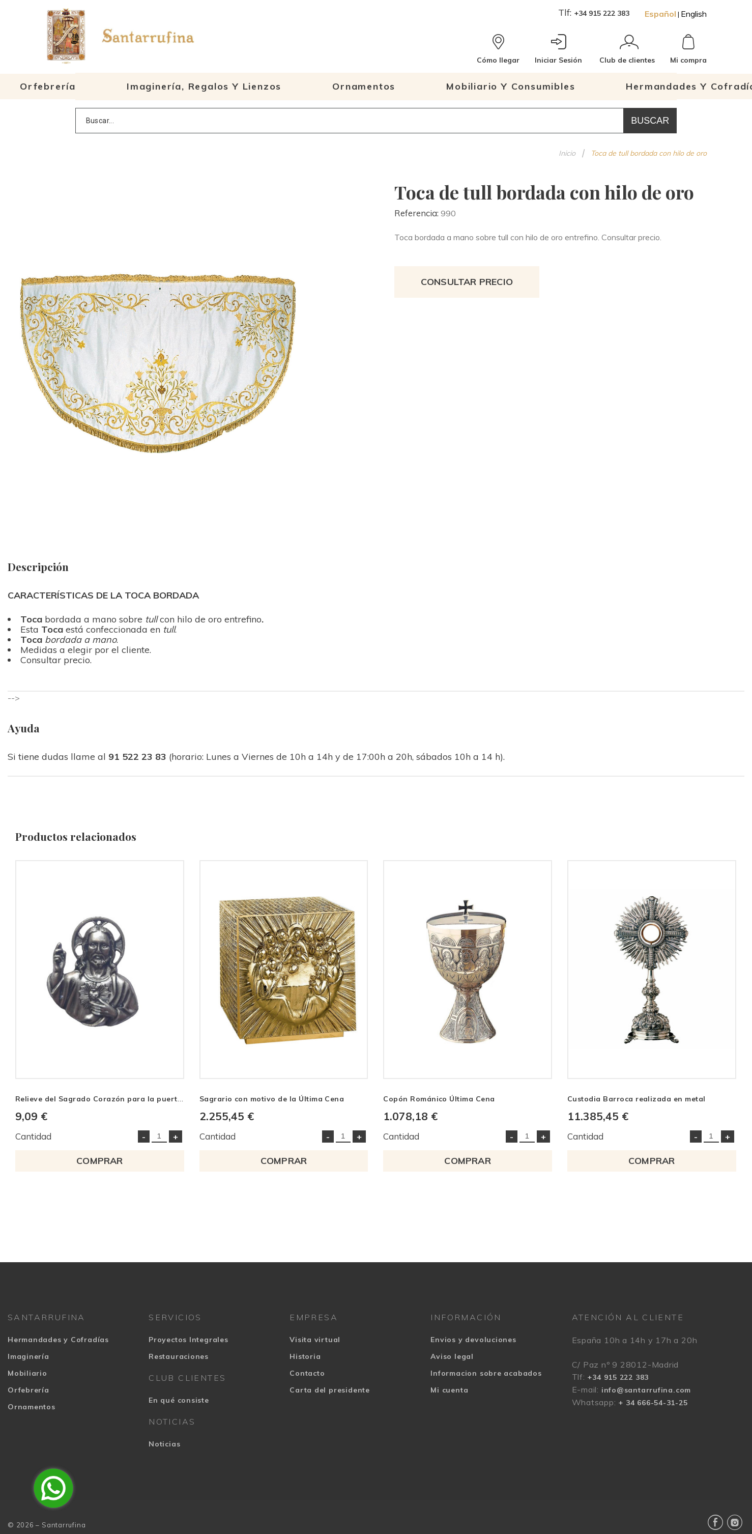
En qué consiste (179, 1400)
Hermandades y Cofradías (58, 1340)
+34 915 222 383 (601, 13)
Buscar (650, 121)
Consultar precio (467, 282)
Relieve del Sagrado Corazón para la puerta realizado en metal (134, 1098)
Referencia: (417, 213)
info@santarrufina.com (646, 1390)
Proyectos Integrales (188, 1340)
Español (660, 14)
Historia (305, 1356)
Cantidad (33, 1136)
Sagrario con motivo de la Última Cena (271, 1098)
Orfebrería (28, 1390)
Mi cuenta (449, 1390)
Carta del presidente (330, 1390)
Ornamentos (31, 1407)
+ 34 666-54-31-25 (652, 1403)
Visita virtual (315, 1340)
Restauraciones (179, 1356)
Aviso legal (452, 1356)
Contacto (307, 1373)
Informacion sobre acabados (485, 1373)
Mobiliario (27, 1373)
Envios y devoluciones (473, 1340)
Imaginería (28, 1356)
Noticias (164, 1444)
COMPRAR (99, 1161)
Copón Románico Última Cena (439, 1098)
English (694, 14)
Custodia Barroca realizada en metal (637, 1098)
